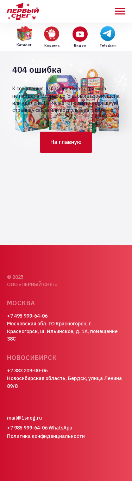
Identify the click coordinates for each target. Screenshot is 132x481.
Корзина (51, 45)
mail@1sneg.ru (24, 418)
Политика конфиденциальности (46, 436)
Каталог (24, 44)
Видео (80, 45)
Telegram (108, 45)
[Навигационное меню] (120, 11)
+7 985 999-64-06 (27, 428)
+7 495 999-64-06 (27, 316)
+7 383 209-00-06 (27, 370)
